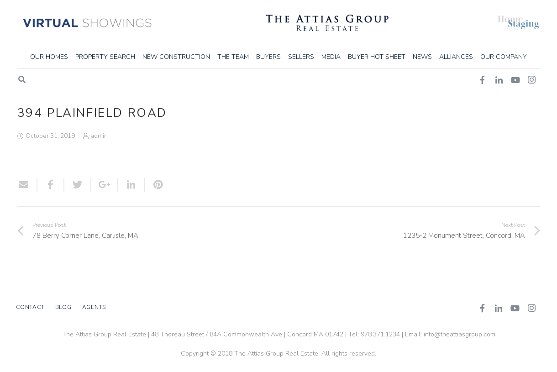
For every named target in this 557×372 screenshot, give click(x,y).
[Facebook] (482, 308)
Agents (94, 307)
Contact (30, 307)
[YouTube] (515, 308)
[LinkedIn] (498, 308)
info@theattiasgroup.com (459, 334)
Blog (63, 307)
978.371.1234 (380, 334)
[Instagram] (531, 308)
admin (99, 135)
